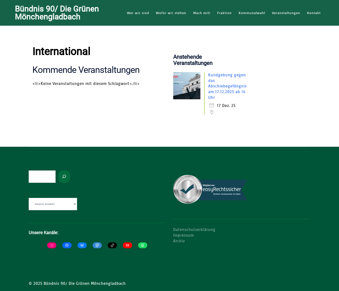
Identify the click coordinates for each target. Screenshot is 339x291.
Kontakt (314, 13)
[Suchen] (64, 176)
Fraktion (224, 13)
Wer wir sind (138, 13)
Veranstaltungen (286, 13)
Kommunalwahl (252, 13)
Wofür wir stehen (171, 13)
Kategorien (35, 194)
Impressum (183, 234)
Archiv (179, 240)
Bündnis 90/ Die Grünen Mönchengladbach (57, 12)
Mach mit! (201, 13)
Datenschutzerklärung (194, 229)
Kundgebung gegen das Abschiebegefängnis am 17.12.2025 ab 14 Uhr (227, 86)
